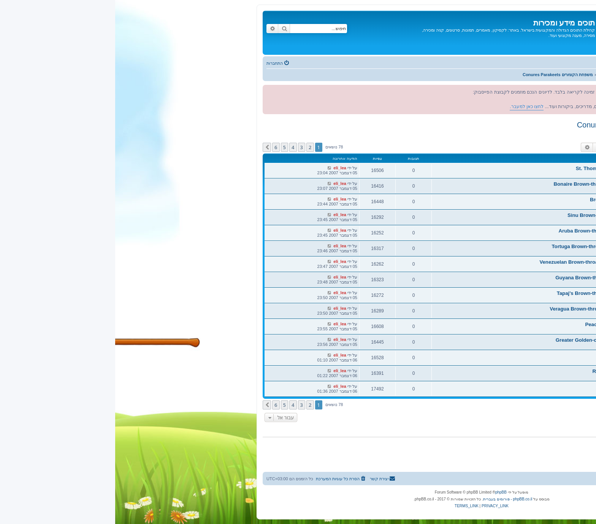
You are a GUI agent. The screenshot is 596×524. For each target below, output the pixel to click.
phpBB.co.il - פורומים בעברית (392, 499)
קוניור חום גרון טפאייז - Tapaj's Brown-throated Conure (504, 293)
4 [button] (177, 147)
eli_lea (548, 173)
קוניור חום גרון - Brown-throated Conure (520, 199)
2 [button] (194, 147)
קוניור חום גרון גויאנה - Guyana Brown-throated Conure (503, 277)
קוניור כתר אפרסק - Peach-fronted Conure (518, 324)
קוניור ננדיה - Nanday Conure (533, 355)
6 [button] (160, 147)
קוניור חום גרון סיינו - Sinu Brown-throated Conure (509, 215)
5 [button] (169, 147)
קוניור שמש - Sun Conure (538, 387)
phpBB (386, 492)
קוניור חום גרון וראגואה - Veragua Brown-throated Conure (500, 309)
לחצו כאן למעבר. (501, 99)
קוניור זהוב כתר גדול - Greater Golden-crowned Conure (503, 340)
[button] (151, 147)
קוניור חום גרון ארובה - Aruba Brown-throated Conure (505, 231)
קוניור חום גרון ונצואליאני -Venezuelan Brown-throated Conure (495, 262)
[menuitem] (163, 63)
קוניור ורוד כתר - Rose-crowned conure (521, 371)
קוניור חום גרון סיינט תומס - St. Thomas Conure (513, 168)
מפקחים (566, 133)
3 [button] (186, 147)
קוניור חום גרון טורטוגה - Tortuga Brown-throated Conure (501, 246)
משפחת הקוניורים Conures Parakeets (523, 125)
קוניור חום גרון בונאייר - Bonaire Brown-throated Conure (502, 184)
